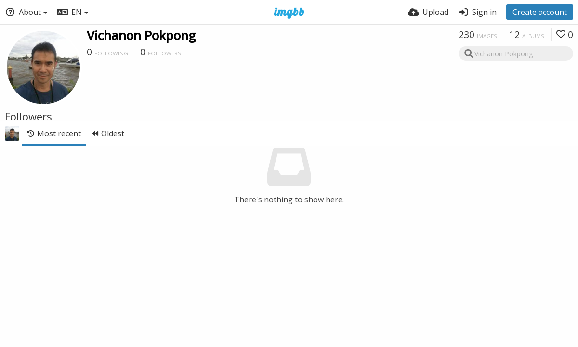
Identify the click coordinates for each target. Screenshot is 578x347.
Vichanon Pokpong (141, 35)
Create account (539, 12)
